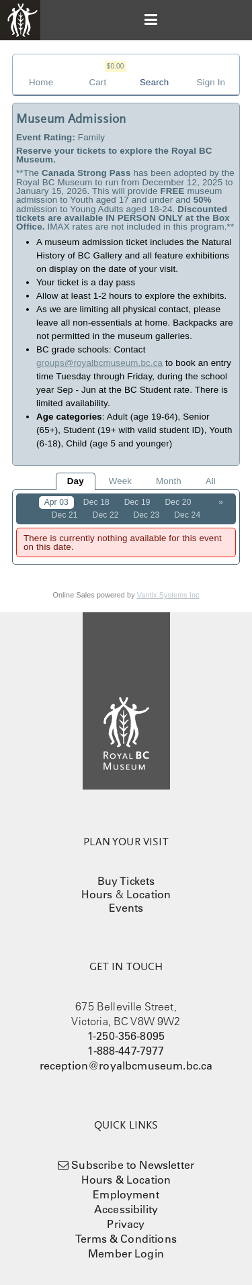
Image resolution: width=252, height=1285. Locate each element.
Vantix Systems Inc (168, 595)
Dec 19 (137, 502)
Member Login (126, 1253)
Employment (126, 1194)
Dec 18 (96, 502)
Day (75, 481)
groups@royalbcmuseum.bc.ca (99, 363)
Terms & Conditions (126, 1238)
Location (148, 894)
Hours (97, 894)
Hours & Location (126, 1179)
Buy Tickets (126, 881)
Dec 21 (65, 515)
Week (120, 481)
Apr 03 (56, 502)
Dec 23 (146, 515)
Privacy (125, 1224)
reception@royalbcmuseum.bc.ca (126, 1065)
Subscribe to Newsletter (132, 1165)
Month (168, 481)
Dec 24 (187, 515)
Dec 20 (178, 502)
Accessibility (126, 1209)
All (211, 481)
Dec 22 (106, 515)
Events (126, 907)
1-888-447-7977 (125, 1050)
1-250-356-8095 (126, 1036)
